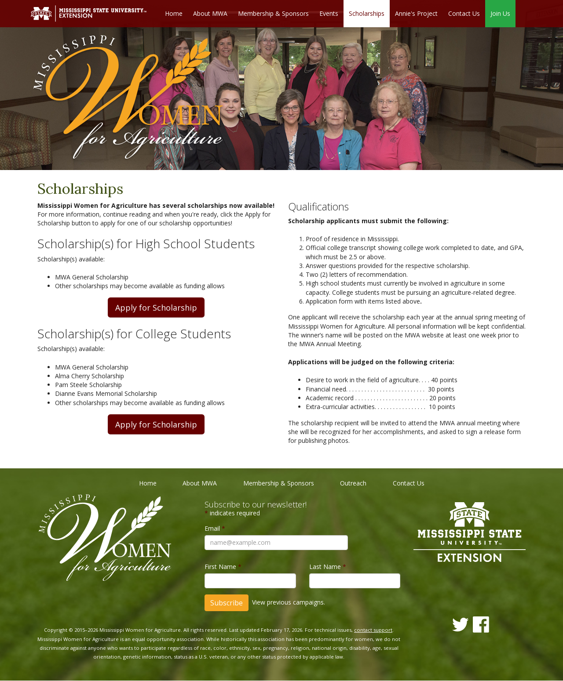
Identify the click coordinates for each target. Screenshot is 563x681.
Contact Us (464, 13)
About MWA (210, 13)
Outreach (353, 483)
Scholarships (366, 13)
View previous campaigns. (288, 602)
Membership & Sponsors (273, 13)
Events (328, 13)
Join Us (500, 13)
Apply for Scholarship (156, 308)
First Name (223, 566)
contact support (373, 630)
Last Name (327, 566)
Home (174, 13)
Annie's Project (416, 13)
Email (215, 528)
